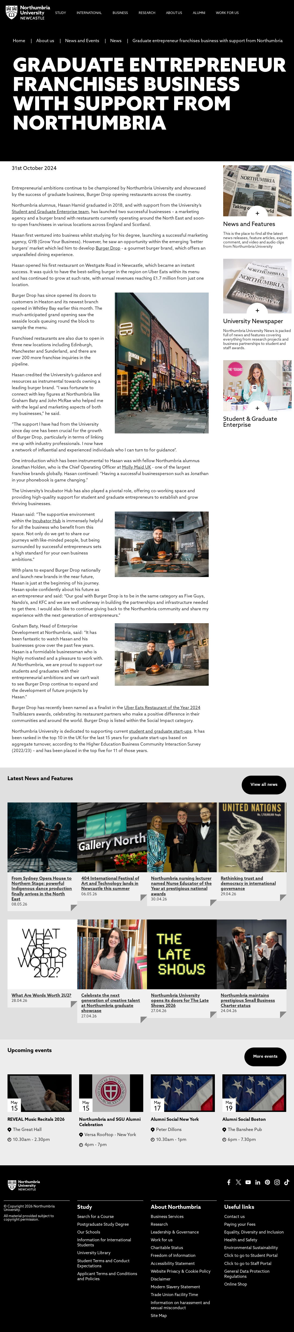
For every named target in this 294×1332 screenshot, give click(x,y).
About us (45, 41)
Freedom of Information (173, 1256)
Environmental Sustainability (251, 1248)
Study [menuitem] (60, 13)
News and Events (82, 41)
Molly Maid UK (136, 467)
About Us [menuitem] (174, 13)
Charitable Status (167, 1248)
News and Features (249, 224)
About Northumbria (176, 1207)
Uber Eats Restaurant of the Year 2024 (162, 708)
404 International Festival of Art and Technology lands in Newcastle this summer (110, 884)
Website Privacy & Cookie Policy (181, 1272)
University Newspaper (253, 322)
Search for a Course (95, 1217)
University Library (94, 1253)
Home (19, 41)
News (116, 41)
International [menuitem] (89, 13)
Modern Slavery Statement (175, 1287)
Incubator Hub (46, 521)
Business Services (167, 1217)
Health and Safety (240, 1240)
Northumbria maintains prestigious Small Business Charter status (248, 1001)
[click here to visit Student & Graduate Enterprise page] (257, 408)
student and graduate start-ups (160, 731)
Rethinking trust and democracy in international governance (248, 884)
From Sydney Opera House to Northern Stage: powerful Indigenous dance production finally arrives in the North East (42, 889)
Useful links (239, 1207)
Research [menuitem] (147, 13)
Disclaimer (161, 1280)
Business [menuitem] (120, 13)
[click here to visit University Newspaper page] (257, 311)
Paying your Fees (239, 1225)
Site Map (159, 1316)
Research (159, 1225)
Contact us (234, 1217)
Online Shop (235, 1285)
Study (84, 1207)
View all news (264, 785)
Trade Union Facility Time (174, 1295)
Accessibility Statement (173, 1264)
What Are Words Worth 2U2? (41, 996)
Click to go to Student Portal (251, 1256)
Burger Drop (108, 248)
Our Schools (88, 1233)
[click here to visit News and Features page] (257, 213)
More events (265, 1057)
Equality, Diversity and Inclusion (254, 1233)
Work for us (161, 1240)
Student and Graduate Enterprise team (50, 212)
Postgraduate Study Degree (103, 1225)
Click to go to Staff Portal (247, 1264)
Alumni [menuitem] (199, 13)
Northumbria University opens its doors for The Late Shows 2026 (180, 1001)
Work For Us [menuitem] (227, 13)
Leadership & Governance (175, 1233)
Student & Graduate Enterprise (250, 422)
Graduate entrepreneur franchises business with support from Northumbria (208, 41)
